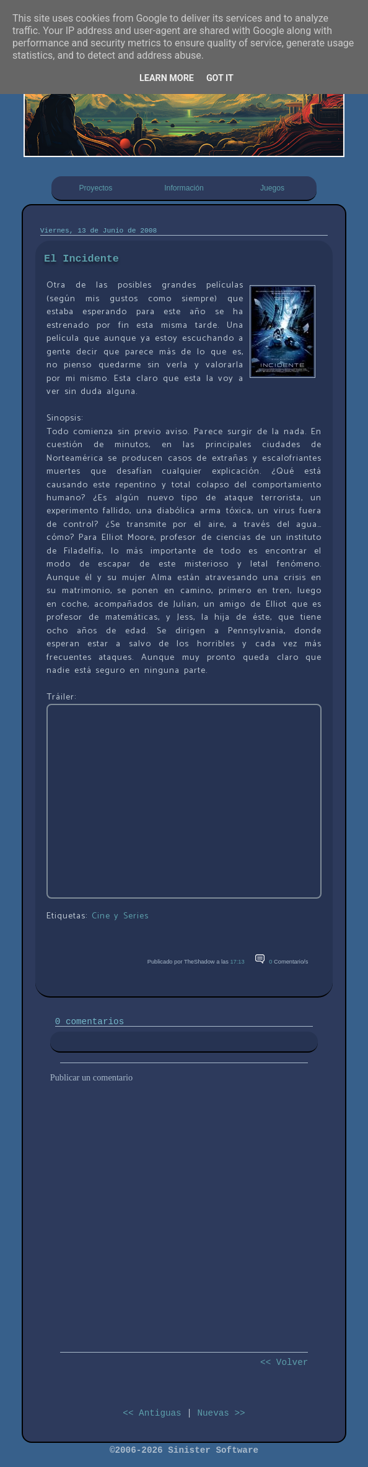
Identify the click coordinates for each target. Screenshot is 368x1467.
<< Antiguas (152, 1413)
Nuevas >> (221, 1413)
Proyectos (95, 188)
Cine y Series (120, 916)
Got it (220, 78)
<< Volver (284, 1362)
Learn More (166, 78)
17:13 (237, 962)
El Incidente (81, 259)
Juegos (272, 188)
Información (183, 188)
